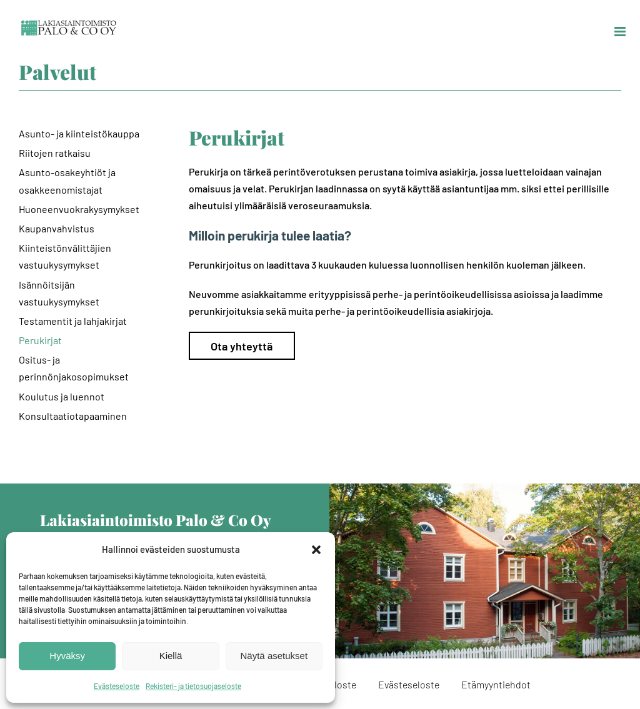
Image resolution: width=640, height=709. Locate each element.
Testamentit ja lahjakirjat (73, 321)
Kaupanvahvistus (56, 228)
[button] (316, 549)
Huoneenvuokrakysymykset (79, 209)
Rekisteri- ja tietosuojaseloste (193, 686)
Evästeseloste (116, 686)
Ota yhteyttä (241, 346)
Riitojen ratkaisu (55, 153)
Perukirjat (40, 340)
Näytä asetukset (274, 655)
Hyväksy (67, 655)
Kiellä (170, 655)
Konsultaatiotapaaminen (73, 416)
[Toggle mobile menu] (621, 31)
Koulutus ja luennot (61, 396)
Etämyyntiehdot (496, 684)
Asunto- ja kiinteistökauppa (79, 133)
